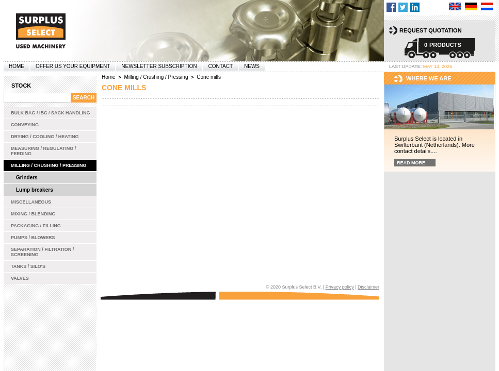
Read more (411, 162)
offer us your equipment (73, 66)
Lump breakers (34, 190)
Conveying (25, 124)
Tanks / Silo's (28, 266)
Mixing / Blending (33, 213)
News (252, 66)
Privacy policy (340, 287)
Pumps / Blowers (33, 237)
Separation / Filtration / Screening (42, 252)
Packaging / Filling (36, 225)
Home (16, 66)
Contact (220, 66)
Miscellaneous (31, 202)
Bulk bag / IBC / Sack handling (50, 112)
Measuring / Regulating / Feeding (43, 151)
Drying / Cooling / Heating (45, 136)
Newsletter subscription (159, 66)
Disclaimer (368, 287)
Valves (20, 278)
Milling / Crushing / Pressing (49, 165)
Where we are (429, 78)
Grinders (27, 177)
